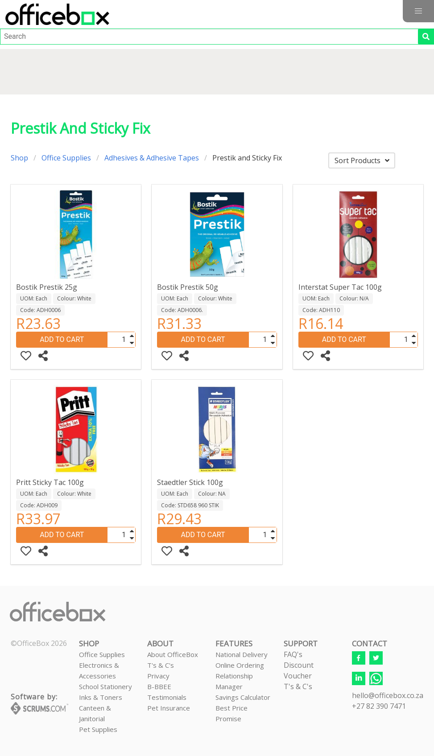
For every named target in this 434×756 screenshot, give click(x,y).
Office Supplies (66, 158)
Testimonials (166, 697)
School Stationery (105, 686)
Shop (19, 158)
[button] (418, 11)
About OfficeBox (172, 654)
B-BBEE (159, 686)
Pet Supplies (98, 729)
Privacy (158, 675)
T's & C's (160, 665)
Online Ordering (239, 665)
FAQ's (293, 654)
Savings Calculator (242, 697)
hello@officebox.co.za (387, 695)
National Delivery (241, 654)
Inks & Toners (100, 697)
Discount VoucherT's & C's (299, 675)
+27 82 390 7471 (379, 706)
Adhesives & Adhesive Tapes (151, 158)
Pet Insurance (168, 707)
